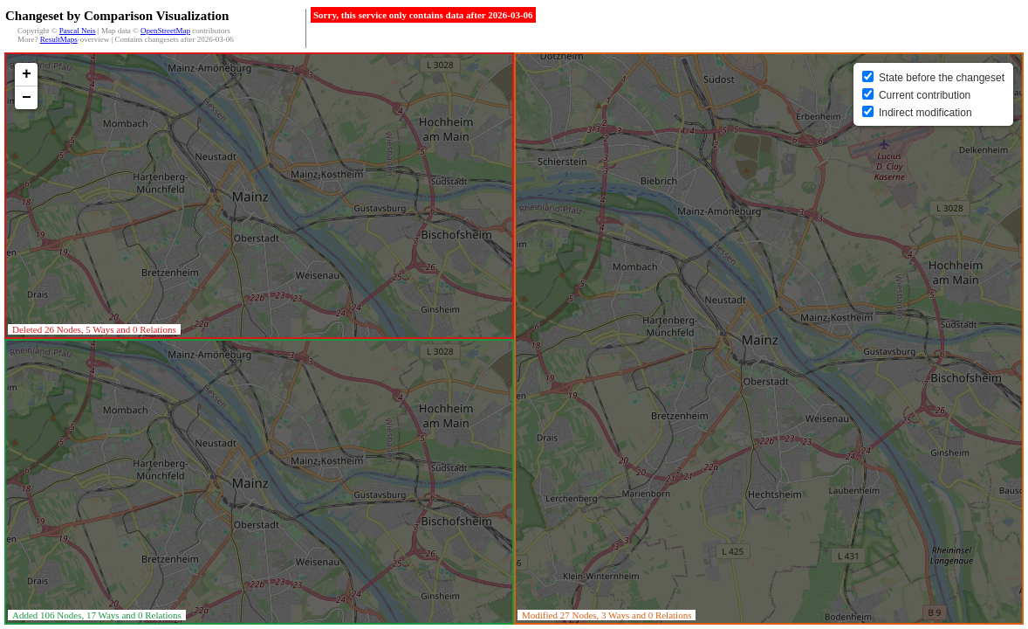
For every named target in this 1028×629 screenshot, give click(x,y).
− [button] (26, 97)
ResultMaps (59, 39)
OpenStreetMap (165, 30)
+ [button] (26, 74)
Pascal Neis (77, 30)
